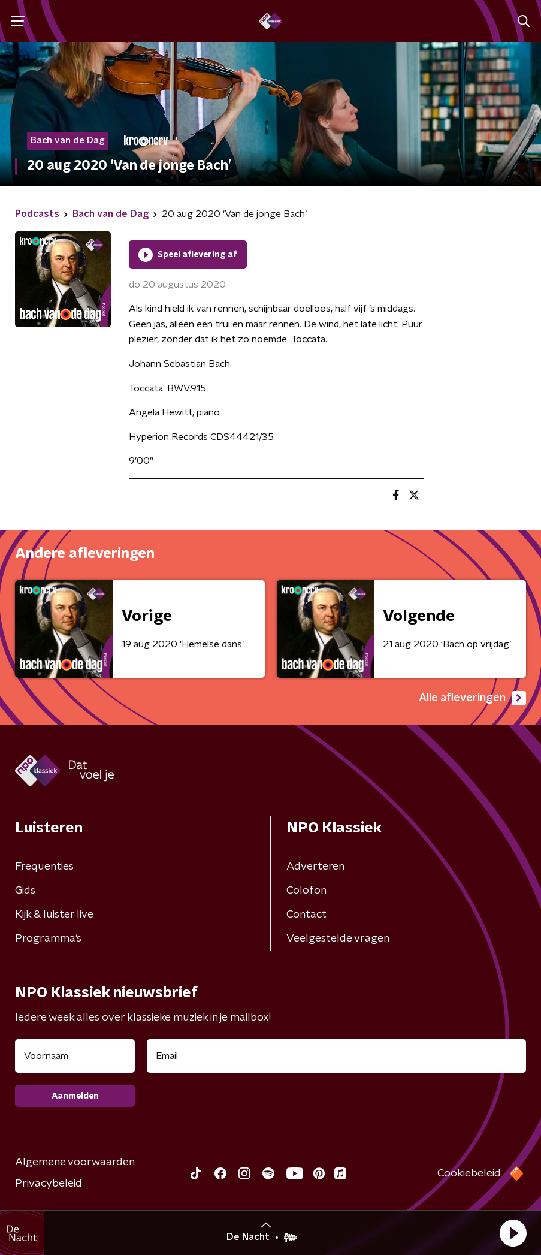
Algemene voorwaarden (75, 1162)
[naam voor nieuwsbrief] (75, 1056)
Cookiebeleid (469, 1173)
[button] (513, 1233)
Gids (25, 890)
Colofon (306, 890)
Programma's (48, 938)
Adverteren (315, 866)
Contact (306, 914)
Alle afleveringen (472, 698)
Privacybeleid (48, 1183)
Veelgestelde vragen (337, 938)
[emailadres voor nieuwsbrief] (336, 1056)
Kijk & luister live (54, 914)
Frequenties (44, 866)
